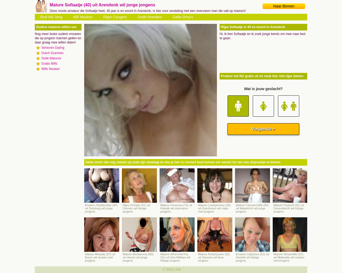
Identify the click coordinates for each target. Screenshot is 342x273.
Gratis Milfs (49, 63)
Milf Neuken (83, 17)
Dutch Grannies (52, 53)
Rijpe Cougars (115, 17)
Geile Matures (51, 58)
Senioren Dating (52, 48)
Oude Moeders (150, 17)
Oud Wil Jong (51, 17)
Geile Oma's (183, 17)
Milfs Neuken (50, 69)
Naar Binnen (283, 6)
